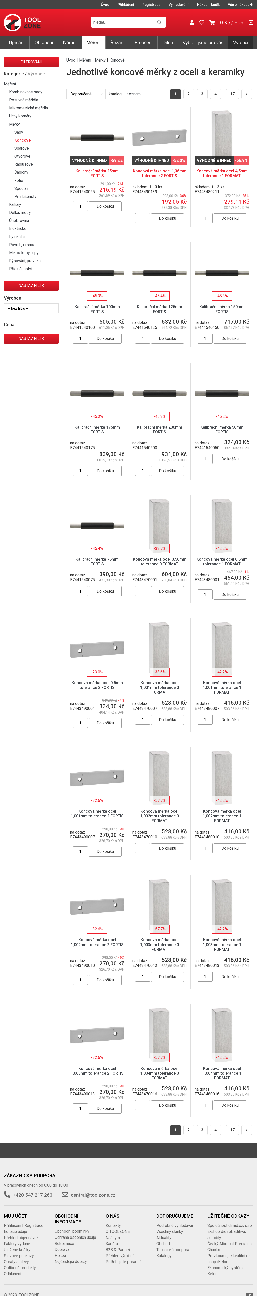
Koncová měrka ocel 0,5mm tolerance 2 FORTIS (97, 685)
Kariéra (112, 1243)
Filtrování (31, 62)
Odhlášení (12, 1273)
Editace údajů (15, 1231)
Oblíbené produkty (20, 1267)
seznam (133, 94)
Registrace (151, 5)
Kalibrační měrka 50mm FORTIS (221, 429)
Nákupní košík (208, 5)
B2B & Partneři (118, 1249)
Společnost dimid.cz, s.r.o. (230, 1225)
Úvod (105, 5)
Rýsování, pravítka (25, 260)
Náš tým (113, 1237)
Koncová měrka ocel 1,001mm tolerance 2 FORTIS (97, 813)
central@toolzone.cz (93, 1195)
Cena (9, 324)
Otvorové (22, 156)
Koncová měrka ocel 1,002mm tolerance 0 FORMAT (159, 816)
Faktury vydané (17, 1243)
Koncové (22, 140)
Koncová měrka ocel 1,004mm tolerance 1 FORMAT (222, 1073)
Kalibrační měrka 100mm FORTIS (97, 309)
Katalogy (164, 1255)
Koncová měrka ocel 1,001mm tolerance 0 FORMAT (159, 687)
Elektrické (17, 228)
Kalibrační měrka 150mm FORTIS (222, 309)
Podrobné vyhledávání (175, 1225)
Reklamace (64, 1243)
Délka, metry (20, 212)
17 (232, 94)
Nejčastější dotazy (71, 1261)
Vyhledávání (179, 5)
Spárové (21, 148)
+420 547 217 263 (32, 1195)
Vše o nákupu (240, 5)
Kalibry (15, 204)
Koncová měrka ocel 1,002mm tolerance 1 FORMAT (222, 816)
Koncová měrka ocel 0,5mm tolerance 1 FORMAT (222, 561)
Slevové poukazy (19, 1255)
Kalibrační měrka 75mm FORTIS (97, 561)
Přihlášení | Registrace (23, 1225)
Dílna (167, 42)
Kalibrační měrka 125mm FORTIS (159, 309)
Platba (60, 1255)
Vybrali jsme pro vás (203, 42)
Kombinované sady (25, 92)
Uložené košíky (17, 1249)
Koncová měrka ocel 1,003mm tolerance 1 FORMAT (222, 944)
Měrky (14, 124)
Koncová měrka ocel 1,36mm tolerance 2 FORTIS (159, 173)
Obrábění (43, 42)
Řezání (117, 42)
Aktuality (163, 1237)
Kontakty (113, 1225)
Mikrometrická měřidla (28, 108)
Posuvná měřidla (23, 100)
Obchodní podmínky (72, 1231)
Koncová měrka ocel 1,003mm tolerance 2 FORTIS (97, 1071)
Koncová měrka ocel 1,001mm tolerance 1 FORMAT (222, 687)
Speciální (22, 188)
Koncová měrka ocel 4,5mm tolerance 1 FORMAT (222, 173)
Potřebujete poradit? (124, 1261)
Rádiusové (23, 164)
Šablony (21, 172)
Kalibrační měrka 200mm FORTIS (159, 429)
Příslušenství (25, 196)
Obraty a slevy (16, 1261)
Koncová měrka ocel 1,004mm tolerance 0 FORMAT (159, 1073)
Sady (18, 132)
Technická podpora (172, 1249)
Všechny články (169, 1231)
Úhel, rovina (19, 220)
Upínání (17, 42)
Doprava (62, 1249)
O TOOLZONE (118, 1231)
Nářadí (70, 42)
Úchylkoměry (20, 116)
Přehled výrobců (120, 1255)
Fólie (18, 180)
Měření (94, 42)
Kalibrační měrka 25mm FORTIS (97, 173)
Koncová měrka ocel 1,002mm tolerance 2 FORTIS (97, 942)
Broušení (144, 42)
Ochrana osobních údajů (75, 1237)
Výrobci (240, 42)
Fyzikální (17, 236)
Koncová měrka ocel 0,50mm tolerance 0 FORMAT (159, 561)
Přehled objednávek (21, 1237)
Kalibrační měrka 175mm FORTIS (97, 429)
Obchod (163, 1243)
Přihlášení (126, 5)
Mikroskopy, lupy (24, 252)
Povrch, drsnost (23, 244)
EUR (239, 23)
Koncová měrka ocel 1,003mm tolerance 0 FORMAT (159, 944)
